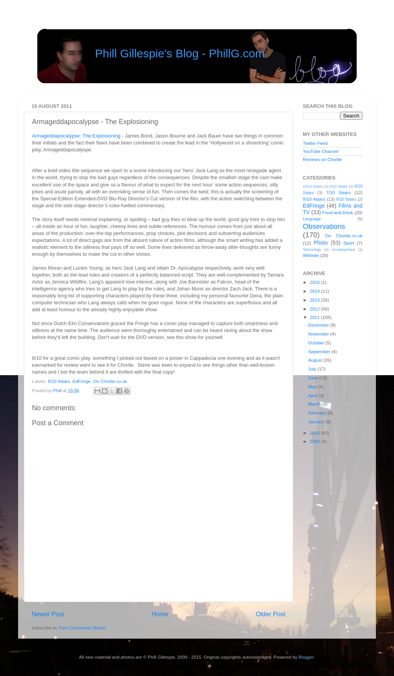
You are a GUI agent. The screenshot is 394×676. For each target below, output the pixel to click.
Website (311, 255)
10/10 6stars (313, 186)
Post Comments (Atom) (82, 627)
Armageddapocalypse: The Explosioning (76, 136)
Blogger (306, 656)
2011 (315, 317)
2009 (315, 441)
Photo (321, 243)
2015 (315, 282)
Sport (349, 242)
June (313, 377)
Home (160, 614)
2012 (315, 308)
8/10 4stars (59, 381)
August (316, 359)
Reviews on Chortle (322, 159)
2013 (315, 299)
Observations (324, 226)
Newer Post (48, 614)
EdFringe (81, 381)
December (319, 324)
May (313, 386)
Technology (312, 250)
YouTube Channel (321, 151)
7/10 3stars (338, 192)
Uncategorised (343, 250)
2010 (315, 432)
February (317, 412)
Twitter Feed (315, 143)
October (317, 342)
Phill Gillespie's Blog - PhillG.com (180, 53)
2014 (315, 291)
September (319, 351)
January (317, 421)
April (313, 395)
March (315, 403)
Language (312, 218)
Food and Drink (337, 212)
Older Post (270, 614)
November (319, 333)
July (312, 368)
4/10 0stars (339, 186)
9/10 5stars (346, 199)
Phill (58, 390)
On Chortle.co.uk (110, 381)
